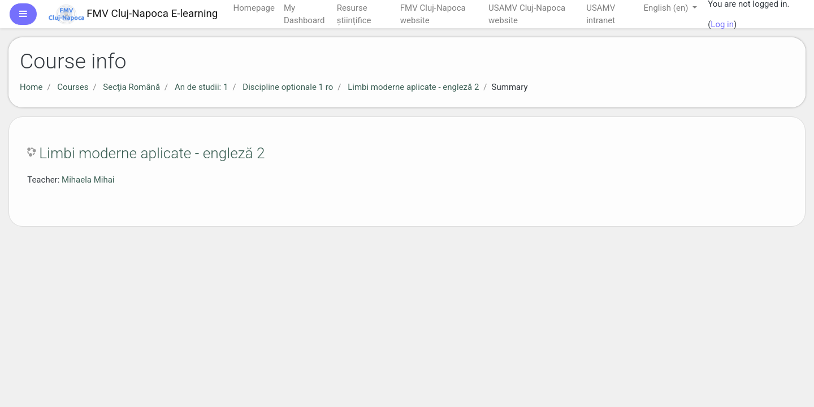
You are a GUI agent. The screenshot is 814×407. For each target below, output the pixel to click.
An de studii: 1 (201, 87)
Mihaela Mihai (88, 180)
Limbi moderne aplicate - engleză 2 (413, 87)
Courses (72, 87)
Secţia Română (131, 87)
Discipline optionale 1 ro (288, 87)
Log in (722, 24)
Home (31, 87)
